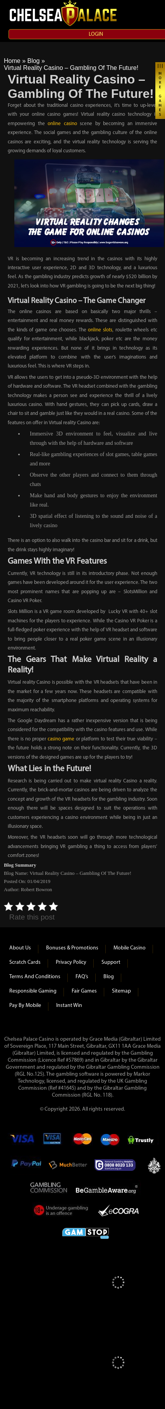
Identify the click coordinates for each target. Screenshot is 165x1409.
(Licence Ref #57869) (61, 1060)
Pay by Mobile (25, 1005)
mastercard (82, 1141)
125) (39, 1074)
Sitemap (121, 991)
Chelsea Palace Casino (64, 13)
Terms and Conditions (34, 977)
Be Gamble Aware (108, 1188)
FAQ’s (82, 977)
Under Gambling (61, 1211)
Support (110, 962)
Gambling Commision (49, 1188)
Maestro (110, 1141)
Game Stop (85, 1232)
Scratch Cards (25, 962)
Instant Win (69, 1005)
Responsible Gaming (33, 991)
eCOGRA (118, 1211)
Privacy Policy (71, 962)
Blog (33, 60)
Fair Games (84, 991)
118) (107, 1095)
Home (12, 60)
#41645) (67, 1088)
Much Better (68, 1165)
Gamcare (117, 1165)
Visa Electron (53, 1141)
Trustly (142, 1141)
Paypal (25, 1165)
